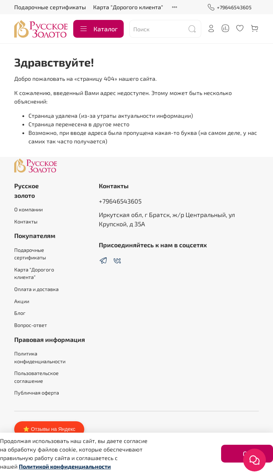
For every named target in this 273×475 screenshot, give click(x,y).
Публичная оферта (36, 393)
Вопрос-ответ (30, 325)
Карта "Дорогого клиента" (128, 7)
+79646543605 (229, 7)
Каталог (98, 29)
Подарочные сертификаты (50, 7)
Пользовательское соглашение (36, 377)
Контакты (25, 221)
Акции (21, 301)
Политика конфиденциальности (39, 357)
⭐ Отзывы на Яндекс (49, 429)
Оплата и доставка (36, 289)
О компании (28, 209)
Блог (20, 313)
